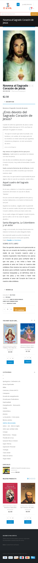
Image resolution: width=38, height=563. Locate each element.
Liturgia (5, 432)
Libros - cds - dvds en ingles (11, 426)
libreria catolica (7, 420)
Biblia (4, 387)
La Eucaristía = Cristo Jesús (11, 417)
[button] (28, 479)
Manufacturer (11, 303)
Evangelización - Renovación (11, 405)
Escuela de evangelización (11, 396)
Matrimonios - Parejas (9, 435)
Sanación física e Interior (10, 441)
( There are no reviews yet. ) (18, 91)
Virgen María (7, 458)
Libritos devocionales (16, 299)
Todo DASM (6, 453)
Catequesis (6, 393)
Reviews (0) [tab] (9, 290)
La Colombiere (14, 240)
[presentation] (32, 320)
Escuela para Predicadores (11, 399)
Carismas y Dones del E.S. (10, 390)
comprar (20, 310)
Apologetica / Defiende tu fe (11, 381)
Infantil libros (7, 411)
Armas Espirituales (8, 384)
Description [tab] (10, 102)
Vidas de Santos (8, 456)
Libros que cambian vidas (10, 301)
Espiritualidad (7, 402)
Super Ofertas (7, 444)
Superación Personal (9, 447)
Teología (5, 450)
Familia (5, 408)
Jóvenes (5, 414)
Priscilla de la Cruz (8, 438)
